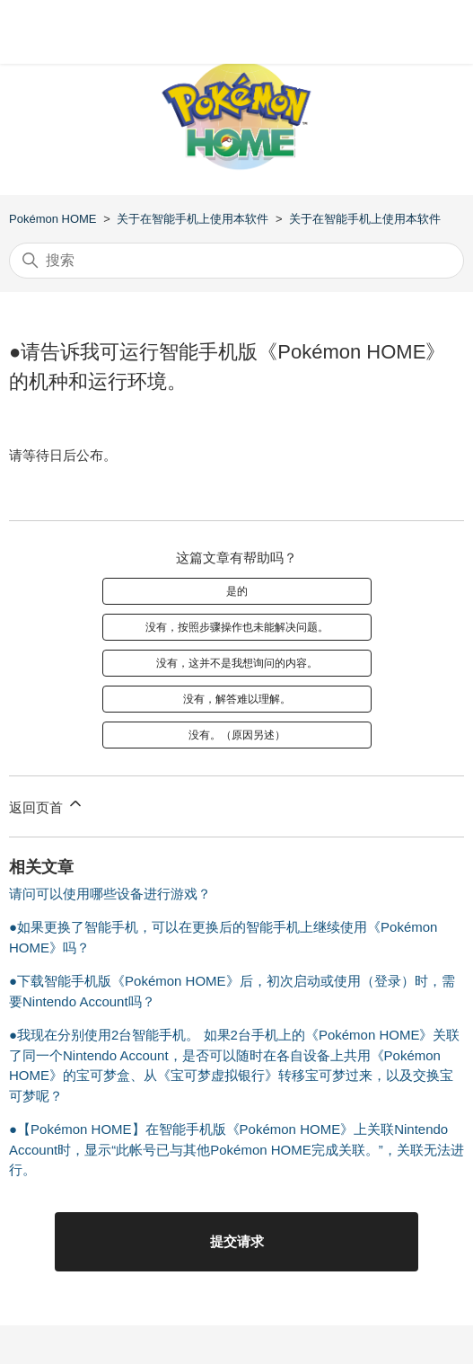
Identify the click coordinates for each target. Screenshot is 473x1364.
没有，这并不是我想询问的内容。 (237, 663)
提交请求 (237, 1241)
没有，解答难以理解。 (237, 699)
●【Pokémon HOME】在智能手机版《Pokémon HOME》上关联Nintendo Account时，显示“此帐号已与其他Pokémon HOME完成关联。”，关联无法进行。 (236, 1149)
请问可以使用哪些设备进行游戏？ (110, 893)
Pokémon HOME (53, 219)
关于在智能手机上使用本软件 (192, 219)
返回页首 (46, 804)
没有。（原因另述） (236, 735)
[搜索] (236, 261)
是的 (237, 591)
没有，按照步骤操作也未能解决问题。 (236, 627)
